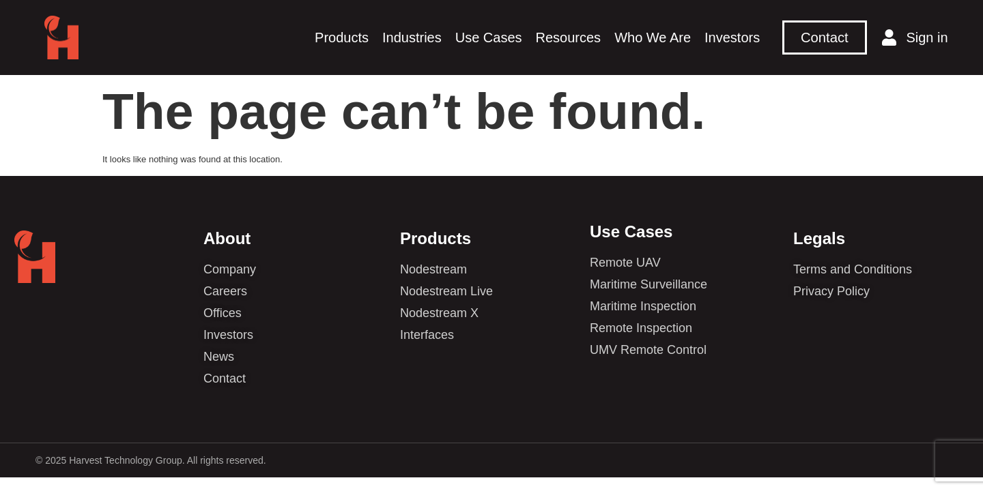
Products (342, 37)
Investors (732, 37)
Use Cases (488, 37)
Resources (568, 37)
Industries (412, 37)
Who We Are (652, 37)
